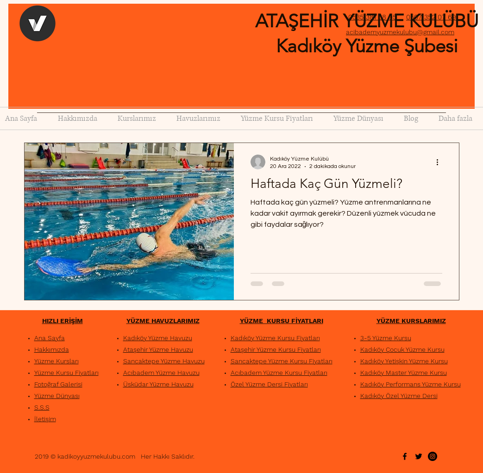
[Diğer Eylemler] (440, 162)
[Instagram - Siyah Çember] (432, 456)
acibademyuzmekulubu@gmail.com (400, 32)
